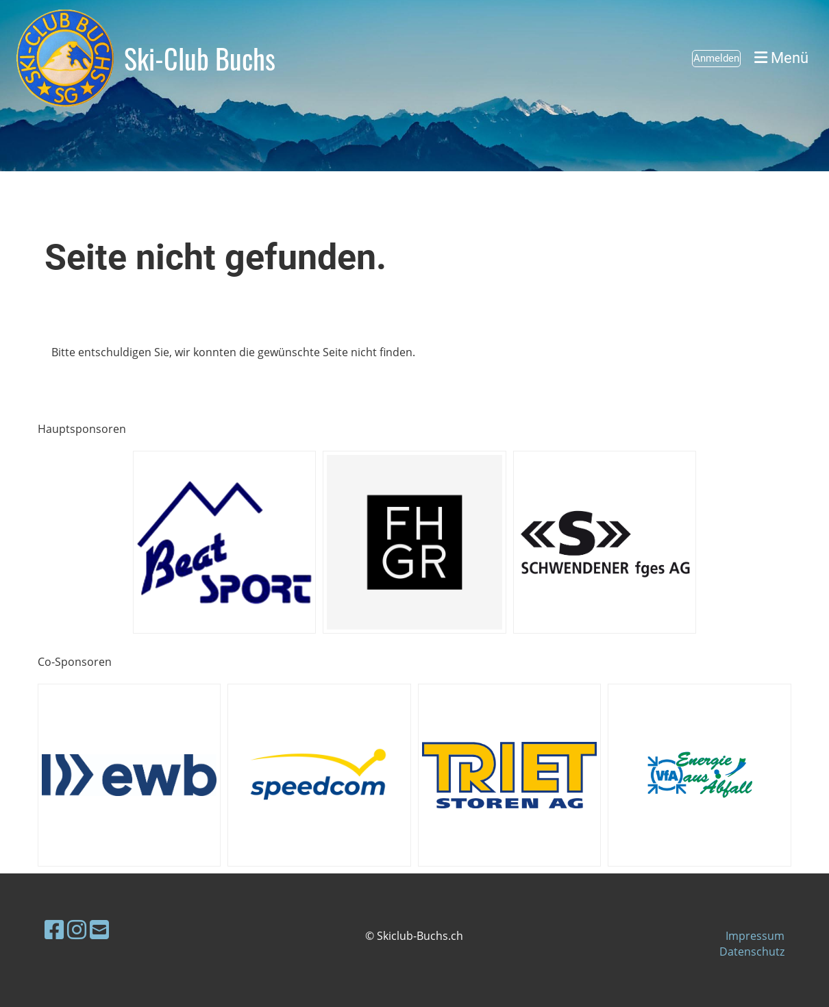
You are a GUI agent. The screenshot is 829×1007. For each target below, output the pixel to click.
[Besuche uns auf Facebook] (54, 929)
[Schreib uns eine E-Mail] (99, 929)
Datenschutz (751, 951)
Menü (781, 57)
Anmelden (716, 58)
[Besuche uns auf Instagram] (76, 929)
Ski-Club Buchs (199, 58)
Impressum (755, 935)
